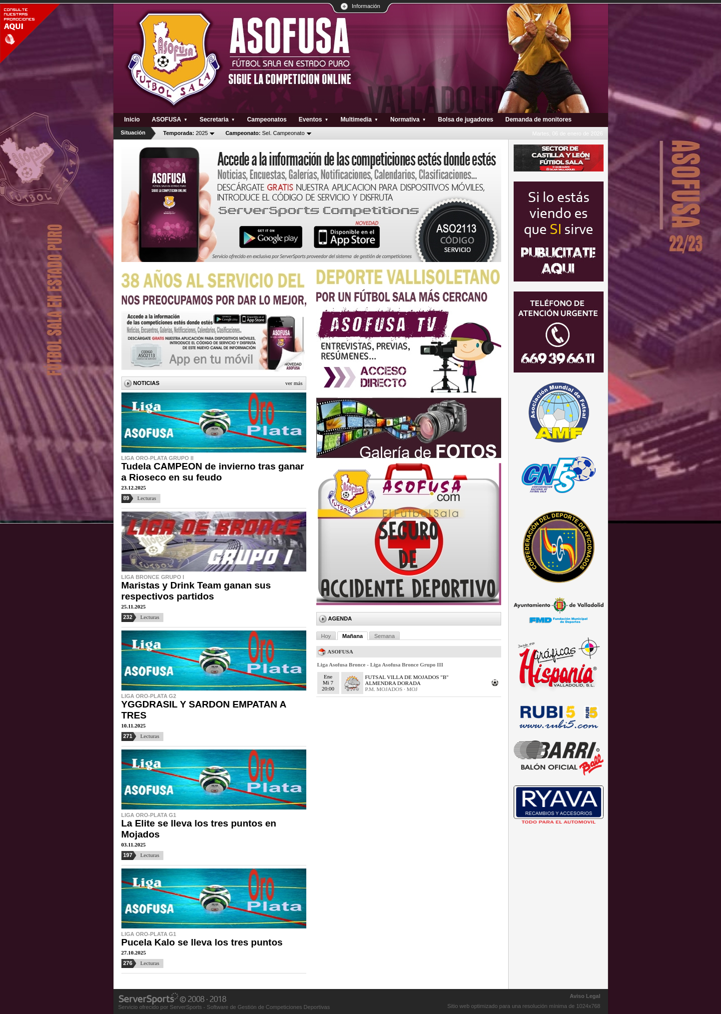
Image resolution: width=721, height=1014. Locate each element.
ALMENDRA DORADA (393, 683)
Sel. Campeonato (264, 133)
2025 (185, 133)
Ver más (294, 383)
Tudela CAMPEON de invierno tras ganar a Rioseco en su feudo (212, 471)
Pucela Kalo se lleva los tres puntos (202, 942)
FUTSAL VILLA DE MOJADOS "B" (407, 677)
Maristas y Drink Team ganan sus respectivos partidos (196, 591)
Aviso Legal (585, 996)
